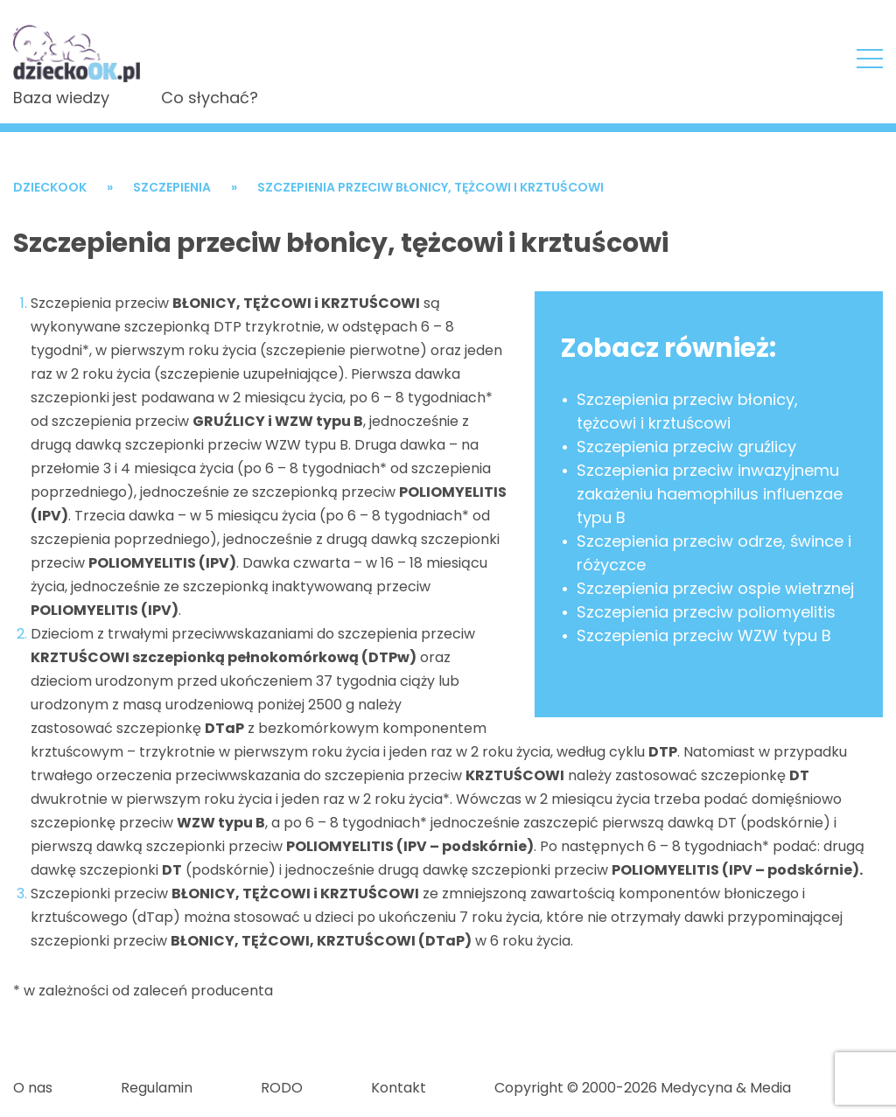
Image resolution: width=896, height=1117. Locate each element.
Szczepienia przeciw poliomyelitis (706, 612)
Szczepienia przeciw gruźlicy (686, 446)
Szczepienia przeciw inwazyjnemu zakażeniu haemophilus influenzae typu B (710, 493)
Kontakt (398, 1088)
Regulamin (156, 1088)
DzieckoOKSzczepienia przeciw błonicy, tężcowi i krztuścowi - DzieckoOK (77, 47)
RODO (282, 1088)
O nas (32, 1088)
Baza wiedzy (61, 97)
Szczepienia (172, 187)
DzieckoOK (50, 187)
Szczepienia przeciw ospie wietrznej (715, 588)
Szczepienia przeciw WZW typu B (704, 635)
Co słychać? (209, 97)
